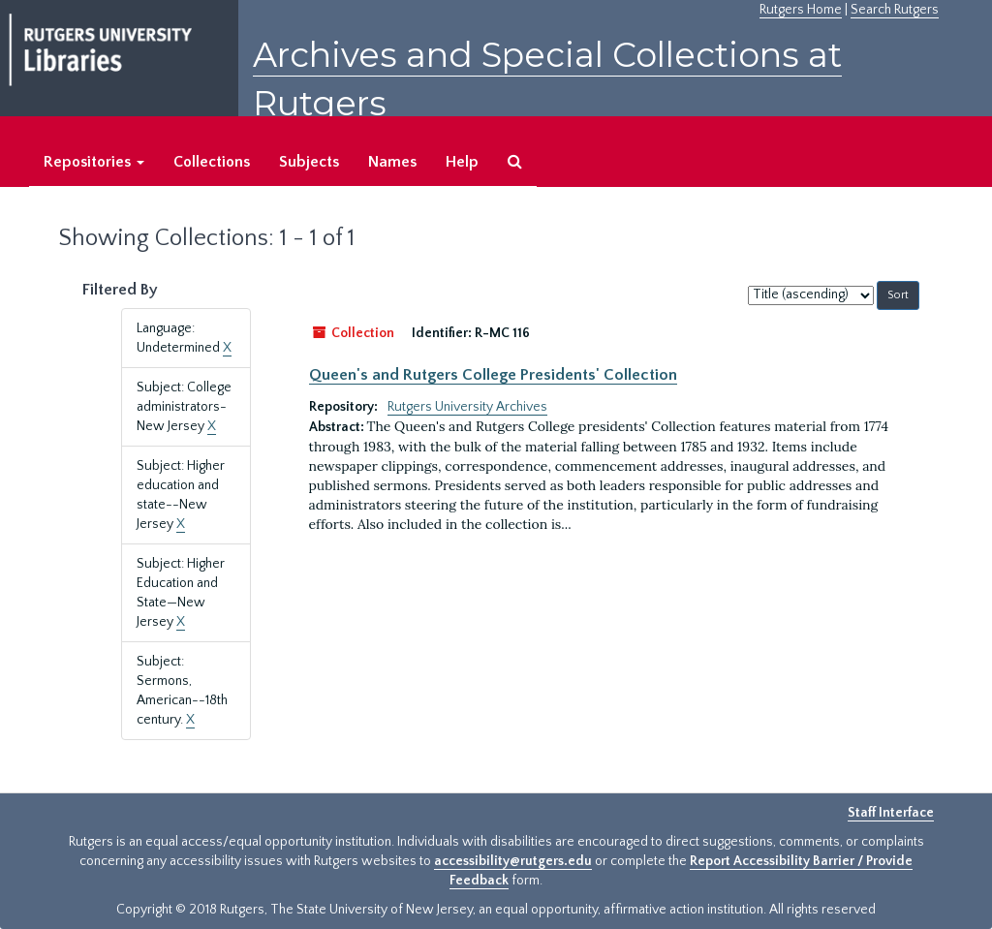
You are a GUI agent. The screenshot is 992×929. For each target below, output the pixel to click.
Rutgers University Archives (467, 407)
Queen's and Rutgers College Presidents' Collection (493, 375)
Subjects (309, 161)
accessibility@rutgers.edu (513, 861)
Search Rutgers (895, 9)
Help (462, 161)
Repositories (94, 161)
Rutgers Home (801, 9)
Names (392, 161)
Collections (211, 161)
